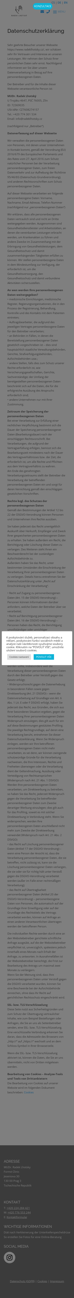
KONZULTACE (42, 6)
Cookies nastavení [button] (19, 656)
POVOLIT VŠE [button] (43, 656)
